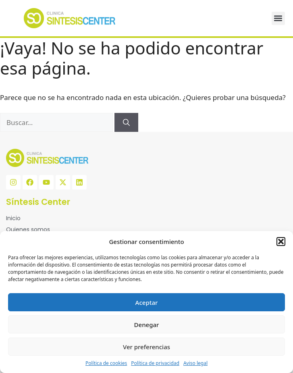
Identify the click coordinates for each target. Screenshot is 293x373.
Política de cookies (106, 363)
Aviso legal (195, 363)
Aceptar (146, 302)
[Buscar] (126, 122)
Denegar (146, 325)
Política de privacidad (155, 363)
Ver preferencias (146, 347)
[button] (281, 242)
